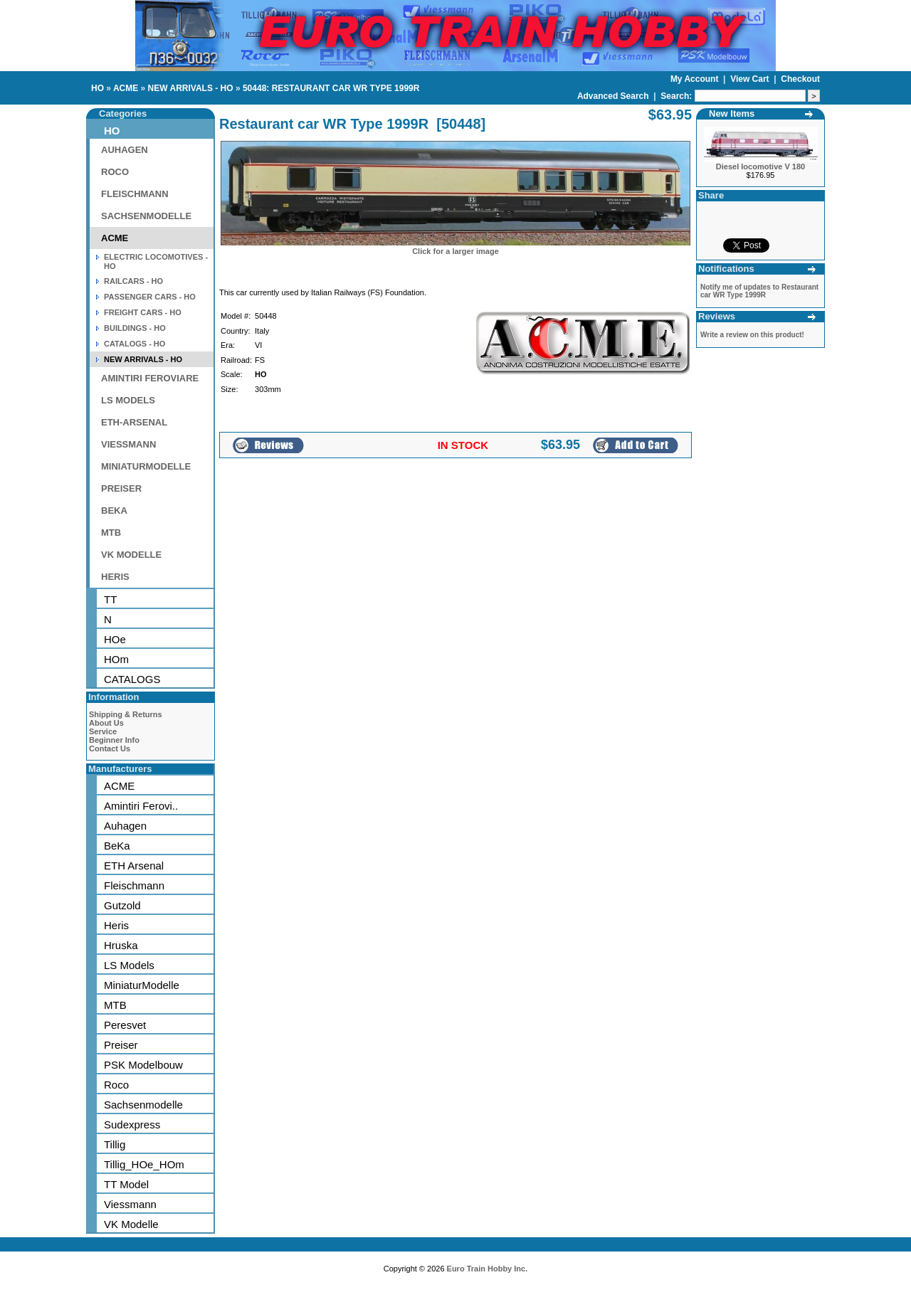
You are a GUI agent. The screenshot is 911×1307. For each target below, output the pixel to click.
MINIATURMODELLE (146, 466)
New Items (731, 113)
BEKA (114, 510)
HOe (115, 639)
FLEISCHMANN (135, 194)
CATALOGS (132, 679)
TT (110, 599)
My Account (695, 79)
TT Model (126, 1184)
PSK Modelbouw (143, 1065)
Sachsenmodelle (143, 1105)
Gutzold (122, 905)
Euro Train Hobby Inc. (487, 1268)
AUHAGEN (124, 149)
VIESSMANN (128, 444)
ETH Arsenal (134, 865)
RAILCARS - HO (133, 281)
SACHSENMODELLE (146, 216)
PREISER (121, 488)
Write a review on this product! (752, 335)
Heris (116, 925)
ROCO (115, 171)
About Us (106, 723)
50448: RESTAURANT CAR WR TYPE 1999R (331, 88)
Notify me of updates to (759, 291)
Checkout (800, 79)
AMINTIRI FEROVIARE (150, 378)
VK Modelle (131, 1224)
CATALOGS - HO (134, 343)
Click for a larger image (455, 251)
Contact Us (109, 748)
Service (103, 731)
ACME (125, 88)
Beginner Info (114, 740)
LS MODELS (128, 400)
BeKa (117, 846)
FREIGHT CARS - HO (142, 312)
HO (97, 88)
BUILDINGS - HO (135, 328)
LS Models (129, 965)
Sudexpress (132, 1124)
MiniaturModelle (141, 985)
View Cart (751, 79)
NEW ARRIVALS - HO (190, 88)
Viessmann (130, 1204)
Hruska (121, 945)
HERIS (115, 576)
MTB (111, 532)
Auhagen (125, 826)
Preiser (121, 1045)
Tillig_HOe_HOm (144, 1164)
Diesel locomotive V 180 (760, 166)
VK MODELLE (131, 554)
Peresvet (125, 1025)
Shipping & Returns (125, 714)
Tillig (114, 1144)
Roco (116, 1085)
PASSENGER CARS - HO (150, 296)
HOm (116, 659)
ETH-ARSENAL (134, 422)
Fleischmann (134, 885)
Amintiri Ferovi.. (141, 806)
